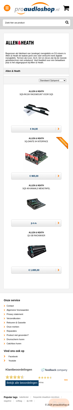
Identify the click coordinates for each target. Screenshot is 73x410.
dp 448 (30, 401)
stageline (7, 401)
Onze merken (13, 327)
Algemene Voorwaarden (18, 310)
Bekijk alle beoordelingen (22, 382)
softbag (19, 401)
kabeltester (24, 397)
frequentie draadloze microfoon (46, 397)
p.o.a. (34, 223)
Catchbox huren (14, 343)
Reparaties (12, 331)
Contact (10, 306)
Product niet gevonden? (18, 335)
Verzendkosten (13, 318)
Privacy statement (15, 314)
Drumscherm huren (15, 339)
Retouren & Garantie (16, 322)
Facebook (13, 356)
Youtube (12, 361)
